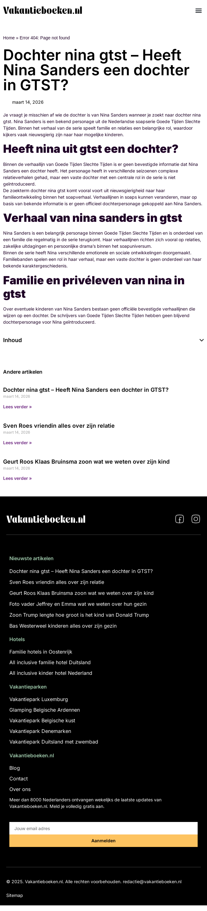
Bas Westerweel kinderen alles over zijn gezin (63, 626)
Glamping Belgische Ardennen (44, 710)
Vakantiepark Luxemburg (38, 699)
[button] (199, 10)
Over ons (20, 789)
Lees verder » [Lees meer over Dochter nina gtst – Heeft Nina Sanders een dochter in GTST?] (17, 406)
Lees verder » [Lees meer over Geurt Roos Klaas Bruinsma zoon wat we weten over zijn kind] (17, 478)
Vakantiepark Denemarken (40, 731)
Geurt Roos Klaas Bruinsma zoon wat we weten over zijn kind (86, 461)
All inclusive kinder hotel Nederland (50, 673)
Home (9, 37)
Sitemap (14, 895)
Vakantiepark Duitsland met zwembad (53, 742)
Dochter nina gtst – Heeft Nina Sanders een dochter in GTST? (86, 389)
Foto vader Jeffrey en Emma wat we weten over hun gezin (78, 604)
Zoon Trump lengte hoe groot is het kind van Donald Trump (79, 615)
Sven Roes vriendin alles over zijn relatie (59, 425)
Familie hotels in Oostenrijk (40, 652)
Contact (18, 778)
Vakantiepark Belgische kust (42, 720)
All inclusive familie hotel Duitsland (50, 662)
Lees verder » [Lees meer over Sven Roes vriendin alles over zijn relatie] (17, 442)
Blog (14, 768)
